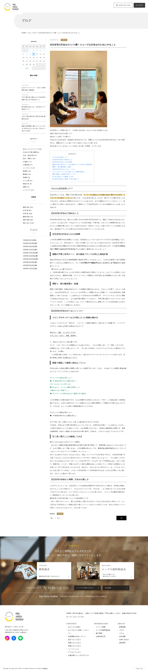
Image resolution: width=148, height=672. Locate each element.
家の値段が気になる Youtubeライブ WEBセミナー (33, 107)
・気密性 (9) (26, 177)
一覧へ (121, 518)
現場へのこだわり (74, 643)
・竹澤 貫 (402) (27, 213)
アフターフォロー (74, 652)
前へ (52, 518)
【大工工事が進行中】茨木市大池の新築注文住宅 (34, 116)
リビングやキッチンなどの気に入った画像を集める (68, 171)
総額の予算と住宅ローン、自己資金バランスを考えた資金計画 (72, 164)
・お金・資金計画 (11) (29, 155)
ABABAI (45, 668)
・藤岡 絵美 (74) (27, 216)
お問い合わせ (124, 639)
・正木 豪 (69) (26, 210)
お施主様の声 (100, 636)
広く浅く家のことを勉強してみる (62, 176)
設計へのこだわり (74, 639)
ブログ (121, 630)
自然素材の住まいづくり (77, 636)
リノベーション (73, 649)
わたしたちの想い (74, 627)
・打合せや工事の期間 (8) (30, 152)
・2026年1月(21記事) (29, 249)
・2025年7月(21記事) (29, 268)
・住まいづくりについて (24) (32, 149)
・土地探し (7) (27, 161)
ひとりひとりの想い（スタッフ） (78, 631)
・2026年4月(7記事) (29, 240)
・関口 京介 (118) (28, 223)
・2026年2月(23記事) (29, 246)
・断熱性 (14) (26, 174)
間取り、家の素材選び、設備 (61, 167)
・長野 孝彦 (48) (27, 220)
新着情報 (122, 627)
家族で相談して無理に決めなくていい (64, 174)
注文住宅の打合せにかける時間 (62, 162)
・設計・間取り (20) (28, 158)
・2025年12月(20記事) (30, 253)
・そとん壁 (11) (27, 180)
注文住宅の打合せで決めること (62, 159)
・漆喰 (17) (25, 187)
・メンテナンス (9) (28, 168)
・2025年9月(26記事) (29, 262)
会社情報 (122, 636)
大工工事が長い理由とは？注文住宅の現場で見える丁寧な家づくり (34, 97)
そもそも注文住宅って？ (60, 157)
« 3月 (26, 68)
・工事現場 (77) (27, 165)
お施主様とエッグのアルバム (78, 655)
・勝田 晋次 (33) (27, 207)
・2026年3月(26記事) (29, 243)
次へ (58, 518)
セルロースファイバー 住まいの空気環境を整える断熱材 (34, 88)
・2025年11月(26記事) (30, 256)
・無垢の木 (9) (27, 184)
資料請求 (122, 643)
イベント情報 (100, 627)
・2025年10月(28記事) (30, 259)
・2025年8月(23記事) (29, 265)
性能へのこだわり (74, 646)
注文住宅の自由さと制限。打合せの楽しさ (65, 179)
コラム (121, 633)
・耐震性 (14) (26, 171)
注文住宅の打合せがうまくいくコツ (63, 169)
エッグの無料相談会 (103, 630)
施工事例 (99, 633)
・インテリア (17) (28, 190)
